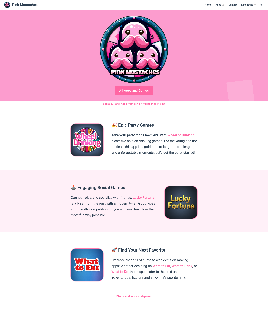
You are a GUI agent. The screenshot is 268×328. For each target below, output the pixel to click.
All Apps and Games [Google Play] (134, 90)
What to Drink (182, 266)
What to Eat (161, 266)
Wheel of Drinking (181, 135)
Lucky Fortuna (144, 198)
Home (208, 4)
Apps (220, 4)
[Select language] (248, 5)
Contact (232, 4)
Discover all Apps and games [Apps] (134, 296)
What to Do (119, 272)
